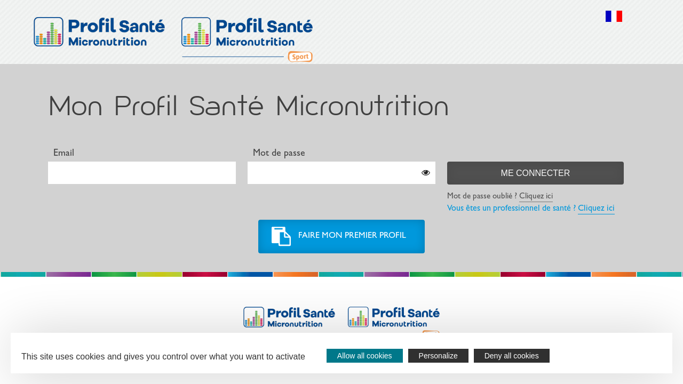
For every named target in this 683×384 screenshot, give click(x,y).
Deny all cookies (512, 355)
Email (63, 154)
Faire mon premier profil (352, 236)
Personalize (438, 355)
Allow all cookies (364, 355)
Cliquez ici (536, 197)
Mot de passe (279, 154)
